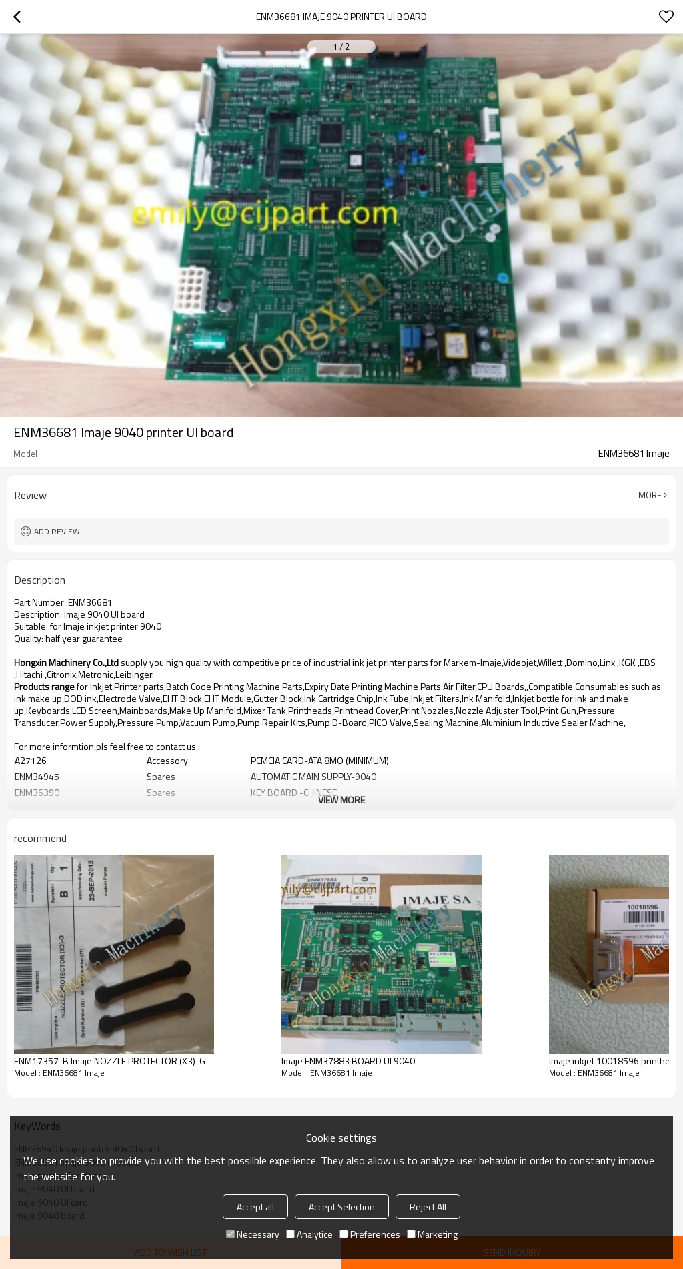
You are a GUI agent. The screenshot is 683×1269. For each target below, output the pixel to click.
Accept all (255, 1207)
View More (341, 800)
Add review (57, 531)
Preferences (369, 1234)
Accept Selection (342, 1207)
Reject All (428, 1207)
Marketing (432, 1234)
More (650, 495)
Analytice (309, 1234)
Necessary (252, 1234)
